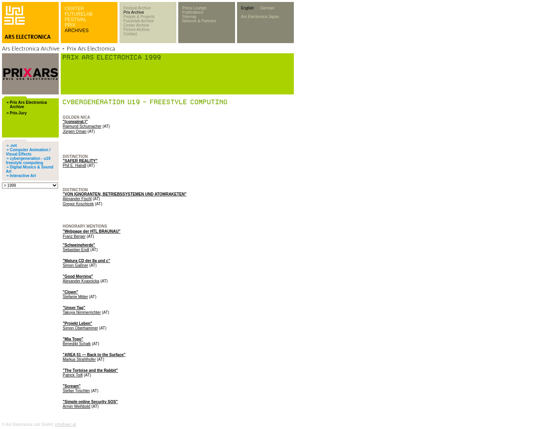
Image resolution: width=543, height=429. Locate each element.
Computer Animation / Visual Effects (28, 152)
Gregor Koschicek (78, 204)
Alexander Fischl (77, 199)
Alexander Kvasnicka (81, 281)
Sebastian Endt (76, 250)
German (267, 8)
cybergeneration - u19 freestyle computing (28, 160)
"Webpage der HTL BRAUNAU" (91, 231)
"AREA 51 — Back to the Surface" (94, 355)
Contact (130, 34)
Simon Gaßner (75, 265)
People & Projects (139, 16)
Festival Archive (137, 8)
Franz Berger (74, 236)
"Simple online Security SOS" (90, 402)
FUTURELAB (78, 14)
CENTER (74, 8)
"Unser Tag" (74, 308)
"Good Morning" (78, 276)
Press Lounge (194, 8)
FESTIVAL (76, 19)
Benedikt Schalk (77, 344)
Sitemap (189, 16)
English (247, 8)
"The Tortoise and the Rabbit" (90, 370)
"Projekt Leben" (77, 323)
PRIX (70, 25)
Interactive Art (23, 176)
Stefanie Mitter (75, 297)
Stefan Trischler (76, 391)
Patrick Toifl (73, 375)
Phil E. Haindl (74, 165)
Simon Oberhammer (80, 328)
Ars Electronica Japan (260, 16)
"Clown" (70, 292)
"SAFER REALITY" (80, 161)
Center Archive (136, 25)
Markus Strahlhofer (79, 359)
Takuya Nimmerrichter (82, 312)
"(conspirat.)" (75, 121)
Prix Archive (133, 12)
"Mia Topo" (73, 339)
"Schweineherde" (79, 245)
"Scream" (72, 386)
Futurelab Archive (138, 21)
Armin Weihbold (76, 406)
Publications (192, 12)
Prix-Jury (18, 113)
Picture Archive (136, 29)
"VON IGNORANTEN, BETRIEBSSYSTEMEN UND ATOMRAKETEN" (124, 194)
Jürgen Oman (75, 131)
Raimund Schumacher (82, 126)
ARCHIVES (77, 30)
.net (13, 145)
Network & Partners (199, 21)
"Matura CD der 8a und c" (86, 261)
